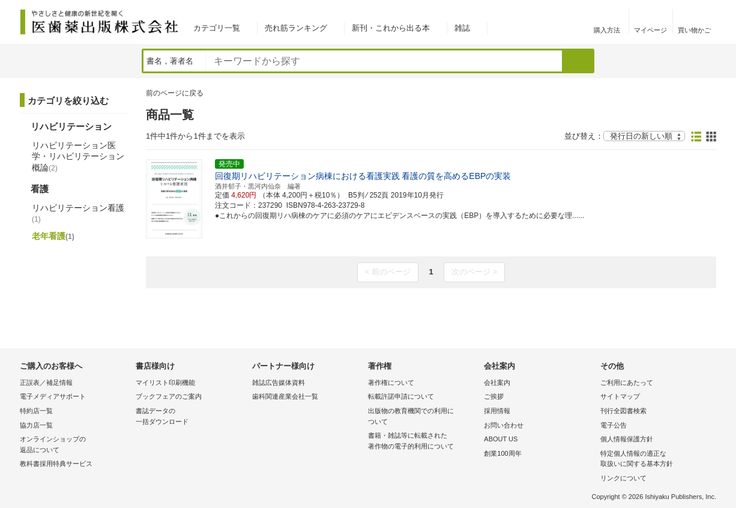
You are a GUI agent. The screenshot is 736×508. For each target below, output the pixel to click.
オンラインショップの (75, 445)
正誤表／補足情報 (46, 382)
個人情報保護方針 (626, 439)
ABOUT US (500, 439)
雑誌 (462, 27)
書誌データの (191, 417)
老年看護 (53, 236)
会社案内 (497, 382)
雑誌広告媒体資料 (278, 382)
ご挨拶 (494, 396)
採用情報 (497, 410)
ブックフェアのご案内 (169, 396)
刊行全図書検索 (623, 410)
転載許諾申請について (401, 396)
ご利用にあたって (626, 382)
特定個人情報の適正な (655, 460)
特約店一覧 (36, 410)
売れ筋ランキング (296, 27)
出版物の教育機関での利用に (423, 417)
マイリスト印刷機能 (165, 382)
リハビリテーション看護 (78, 213)
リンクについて (623, 478)
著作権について (391, 382)
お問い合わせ (503, 425)
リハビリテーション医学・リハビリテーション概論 (78, 156)
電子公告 (613, 425)
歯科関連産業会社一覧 (285, 396)
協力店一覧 (36, 425)
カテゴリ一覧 (216, 27)
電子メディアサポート (53, 396)
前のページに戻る (175, 93)
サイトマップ (620, 396)
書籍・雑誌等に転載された (423, 442)
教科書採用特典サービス (56, 463)
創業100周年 (502, 453)
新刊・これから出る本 (391, 27)
